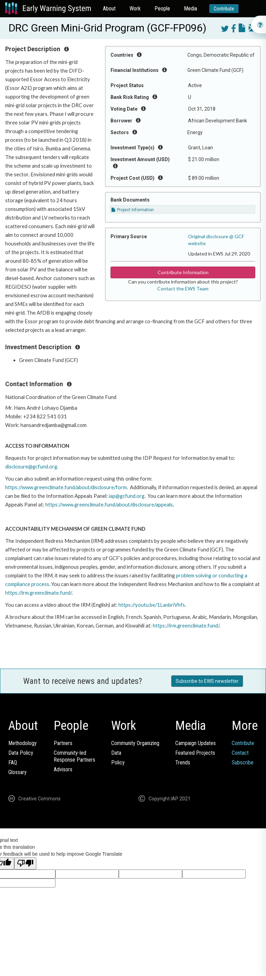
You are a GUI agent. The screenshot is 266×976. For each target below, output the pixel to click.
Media (190, 8)
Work (135, 8)
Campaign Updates (195, 743)
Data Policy (20, 753)
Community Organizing (135, 743)
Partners (63, 743)
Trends (182, 762)
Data (116, 753)
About (109, 8)
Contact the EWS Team (183, 288)
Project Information (133, 209)
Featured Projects (195, 753)
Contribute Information (183, 272)
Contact (240, 753)
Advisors (63, 769)
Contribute (224, 8)
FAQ (12, 762)
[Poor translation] (25, 863)
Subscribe (243, 762)
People (162, 8)
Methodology (22, 743)
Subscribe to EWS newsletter (207, 681)
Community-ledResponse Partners (74, 756)
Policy (118, 762)
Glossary (17, 772)
